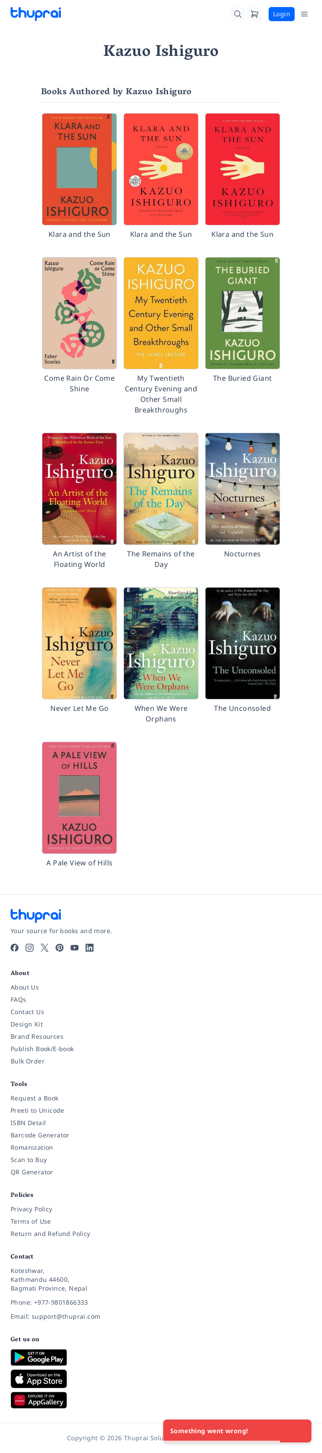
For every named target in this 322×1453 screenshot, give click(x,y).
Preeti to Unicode (37, 1110)
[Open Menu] (304, 14)
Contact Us (27, 1012)
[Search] (238, 14)
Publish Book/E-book (42, 1049)
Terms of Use (31, 1221)
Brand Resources (37, 1036)
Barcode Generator (40, 1135)
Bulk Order (28, 1061)
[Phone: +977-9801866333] (161, 1302)
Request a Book (35, 1098)
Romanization (32, 1147)
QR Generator (32, 1172)
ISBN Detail (28, 1122)
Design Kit (27, 1024)
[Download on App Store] (161, 1378)
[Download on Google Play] (161, 1357)
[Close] (300, 1431)
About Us (25, 987)
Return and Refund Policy (50, 1233)
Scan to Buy (29, 1159)
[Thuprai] (36, 14)
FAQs (18, 999)
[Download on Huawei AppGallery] (161, 1400)
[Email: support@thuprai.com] (161, 1316)
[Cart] (254, 14)
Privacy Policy (31, 1209)
